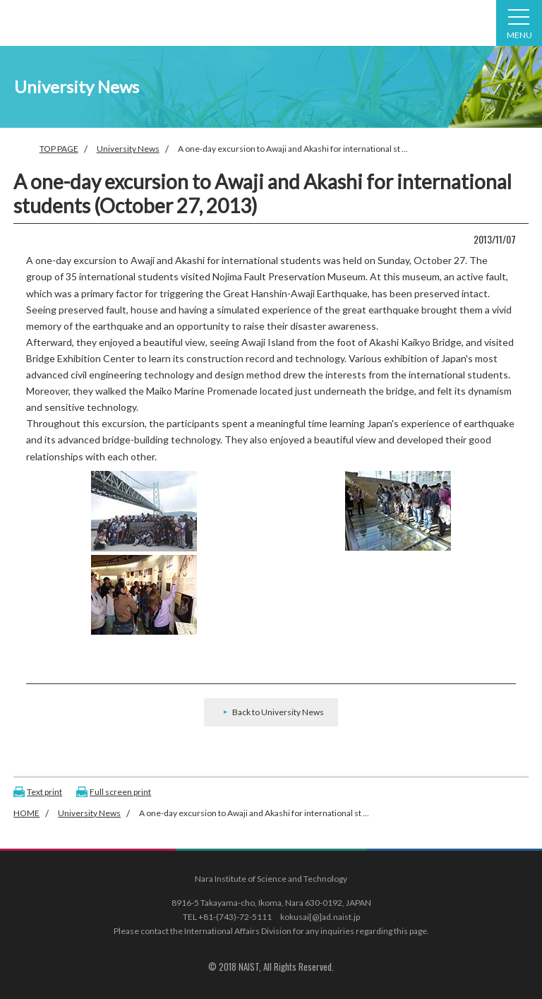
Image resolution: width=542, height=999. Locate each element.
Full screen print (120, 791)
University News (128, 148)
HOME (26, 813)
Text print (44, 791)
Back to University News (278, 712)
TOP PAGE (59, 148)
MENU (519, 24)
